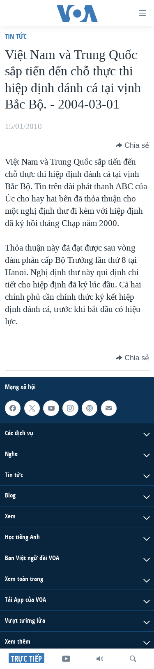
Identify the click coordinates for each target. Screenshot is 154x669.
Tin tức (16, 36)
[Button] (132, 145)
